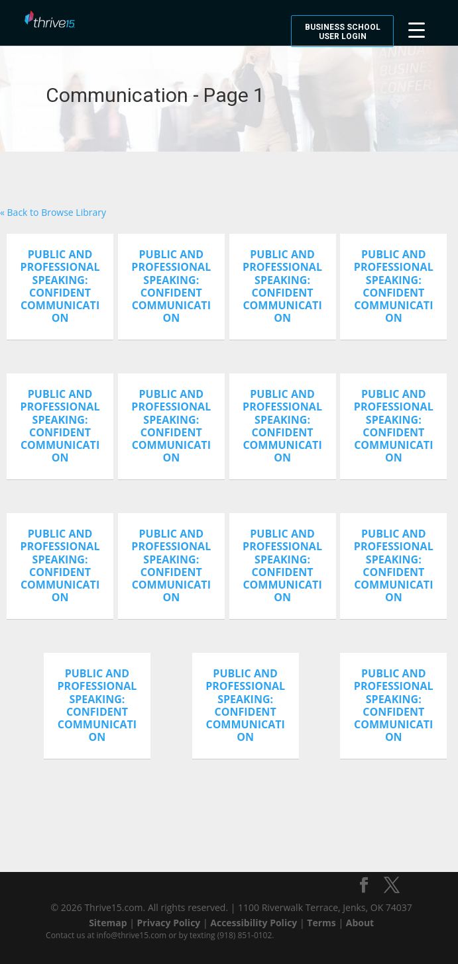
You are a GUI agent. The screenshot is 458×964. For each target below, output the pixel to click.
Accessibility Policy (253, 922)
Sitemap (108, 922)
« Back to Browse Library (53, 212)
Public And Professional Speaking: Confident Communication (60, 286)
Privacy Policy (169, 922)
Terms (321, 922)
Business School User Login (342, 32)
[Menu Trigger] (416, 28)
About (360, 922)
